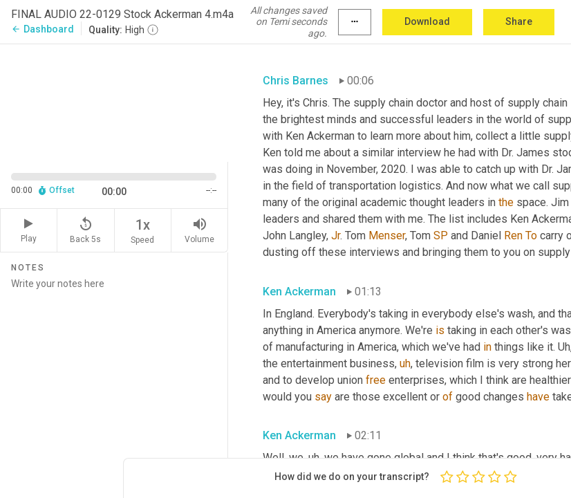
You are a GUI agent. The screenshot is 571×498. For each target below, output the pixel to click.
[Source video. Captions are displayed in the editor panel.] (114, 101)
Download (427, 21)
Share (518, 21)
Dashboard (42, 29)
